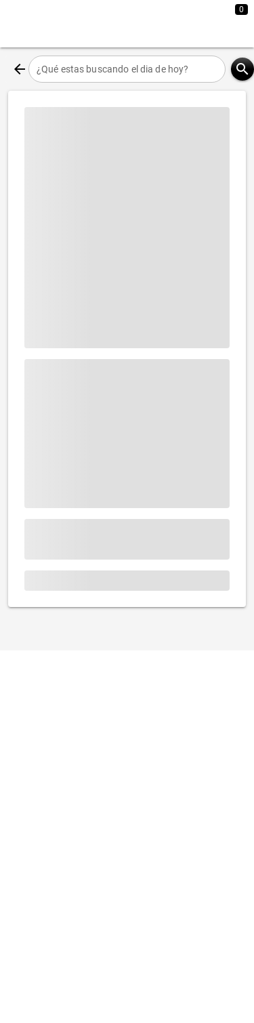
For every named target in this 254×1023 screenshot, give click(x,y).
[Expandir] (191, 23)
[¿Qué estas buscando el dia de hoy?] (127, 69)
